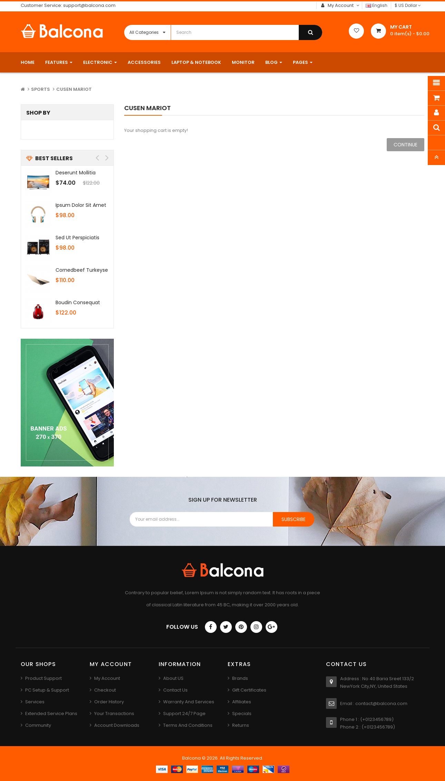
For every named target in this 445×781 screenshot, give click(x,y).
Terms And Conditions (187, 725)
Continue (405, 144)
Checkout (105, 690)
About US (173, 678)
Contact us (175, 690)
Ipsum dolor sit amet (81, 205)
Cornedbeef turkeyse (82, 270)
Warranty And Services (188, 701)
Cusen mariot (74, 89)
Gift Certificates (249, 690)
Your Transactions (114, 713)
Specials (241, 713)
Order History (109, 701)
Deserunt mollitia (76, 172)
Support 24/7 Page (184, 713)
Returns (240, 725)
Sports (40, 89)
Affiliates (241, 701)
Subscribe (293, 519)
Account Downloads (116, 725)
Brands (240, 678)
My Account (107, 678)
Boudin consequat (78, 302)
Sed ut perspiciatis (77, 237)
